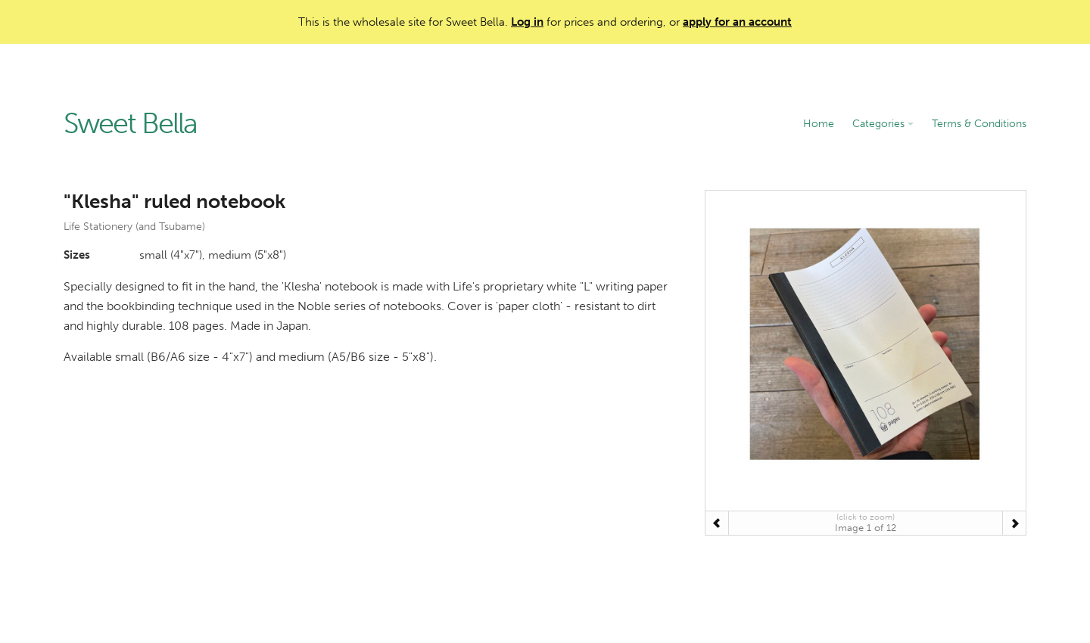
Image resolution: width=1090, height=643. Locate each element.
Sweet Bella (130, 124)
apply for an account (737, 22)
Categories (883, 123)
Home (818, 123)
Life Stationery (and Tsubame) (134, 226)
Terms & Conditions (979, 123)
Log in (527, 22)
